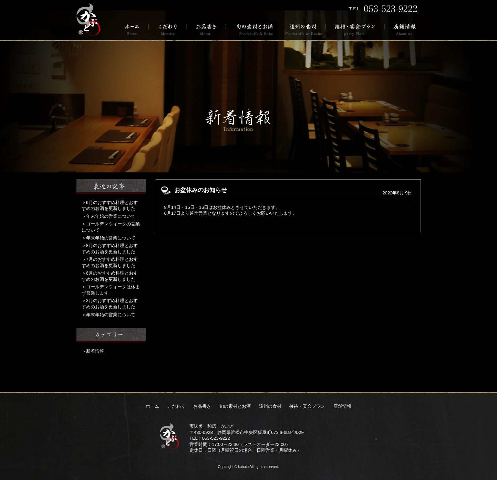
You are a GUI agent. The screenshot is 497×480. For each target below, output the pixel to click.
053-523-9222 (216, 438)
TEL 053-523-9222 (383, 8)
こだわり (168, 29)
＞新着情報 (93, 351)
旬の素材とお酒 (253, 29)
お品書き (206, 29)
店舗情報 (403, 29)
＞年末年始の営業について (108, 216)
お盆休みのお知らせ (200, 190)
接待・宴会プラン (355, 29)
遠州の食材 (303, 29)
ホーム (134, 29)
